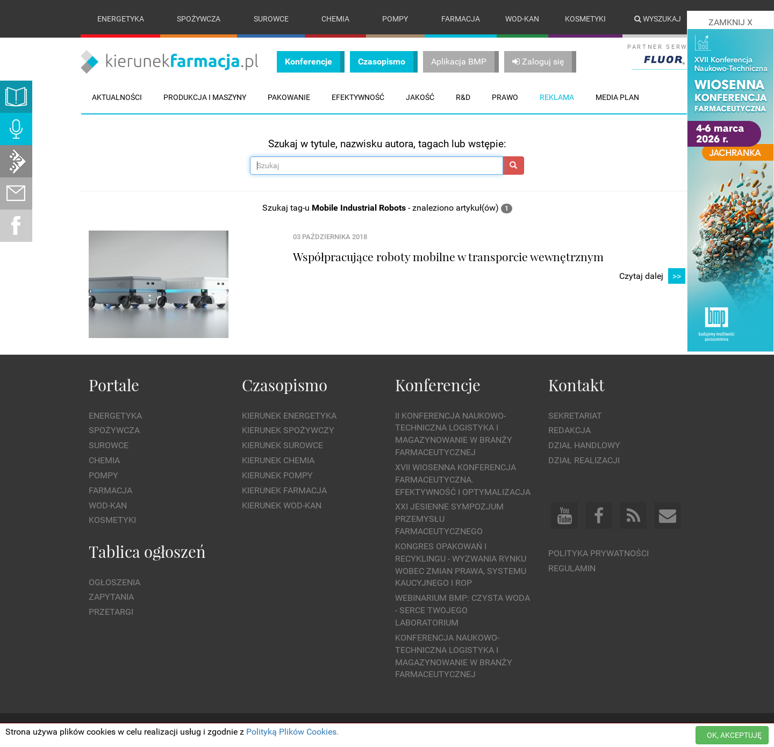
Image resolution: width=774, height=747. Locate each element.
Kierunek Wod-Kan (281, 505)
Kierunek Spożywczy (288, 431)
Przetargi (111, 612)
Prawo (505, 97)
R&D (463, 97)
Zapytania (111, 597)
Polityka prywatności (598, 553)
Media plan (617, 97)
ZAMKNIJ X (730, 22)
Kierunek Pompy (277, 475)
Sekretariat (575, 416)
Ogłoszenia (114, 582)
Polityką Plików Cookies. (292, 732)
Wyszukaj (657, 19)
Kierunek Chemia (278, 460)
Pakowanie (289, 97)
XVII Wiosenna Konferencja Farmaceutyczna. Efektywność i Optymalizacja (463, 479)
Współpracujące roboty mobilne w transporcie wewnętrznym (448, 256)
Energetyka (120, 19)
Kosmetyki (585, 19)
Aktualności (117, 97)
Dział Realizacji (584, 460)
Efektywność (358, 97)
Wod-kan (522, 19)
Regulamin (572, 568)
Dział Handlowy (584, 445)
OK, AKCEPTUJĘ (734, 735)
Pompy (395, 19)
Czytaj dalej (652, 276)
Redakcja (569, 431)
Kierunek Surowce (282, 445)
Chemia (335, 19)
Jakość (420, 97)
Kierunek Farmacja (284, 490)
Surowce (271, 19)
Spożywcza (198, 19)
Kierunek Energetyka (289, 416)
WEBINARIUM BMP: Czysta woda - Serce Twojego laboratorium (462, 610)
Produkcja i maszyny (204, 97)
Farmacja (460, 19)
